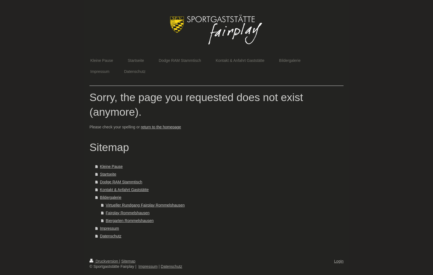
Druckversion (104, 261)
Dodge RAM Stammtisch (121, 182)
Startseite (108, 174)
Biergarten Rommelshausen (130, 220)
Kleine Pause (111, 166)
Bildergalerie (111, 197)
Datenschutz (111, 236)
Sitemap (128, 261)
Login (339, 261)
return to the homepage (161, 127)
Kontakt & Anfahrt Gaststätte (124, 189)
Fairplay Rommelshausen (128, 213)
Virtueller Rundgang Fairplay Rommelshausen (145, 205)
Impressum (109, 228)
